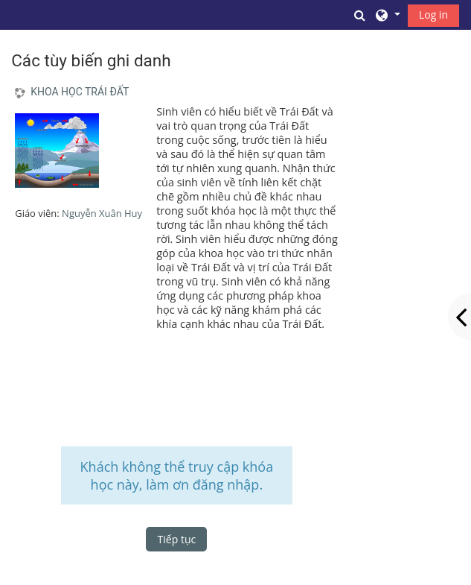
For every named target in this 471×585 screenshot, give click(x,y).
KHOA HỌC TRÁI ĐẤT (80, 92)
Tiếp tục (177, 539)
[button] (360, 15)
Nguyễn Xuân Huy (102, 213)
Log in (433, 14)
